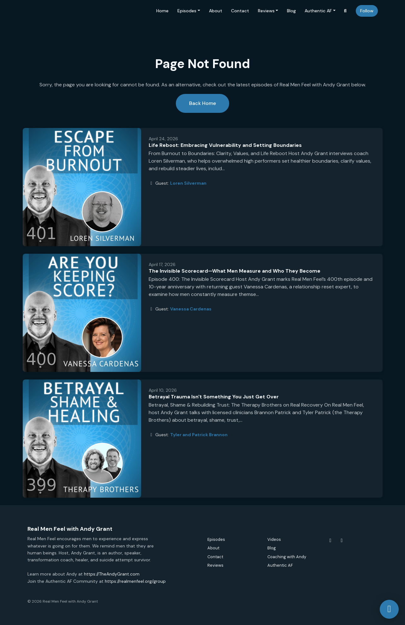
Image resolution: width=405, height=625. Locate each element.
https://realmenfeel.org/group (135, 581)
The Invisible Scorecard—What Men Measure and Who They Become (234, 271)
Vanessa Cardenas (190, 309)
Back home (202, 103)
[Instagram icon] (342, 540)
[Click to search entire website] (345, 11)
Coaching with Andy (286, 556)
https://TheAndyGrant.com (112, 574)
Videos (274, 539)
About (215, 11)
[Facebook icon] (330, 540)
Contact (240, 11)
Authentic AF (318, 11)
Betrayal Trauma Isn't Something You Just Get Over (214, 396)
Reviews (266, 11)
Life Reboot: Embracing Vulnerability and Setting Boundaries (225, 145)
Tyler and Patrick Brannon (199, 434)
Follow (366, 11)
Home (162, 11)
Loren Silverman (188, 183)
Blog (291, 11)
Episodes (186, 11)
